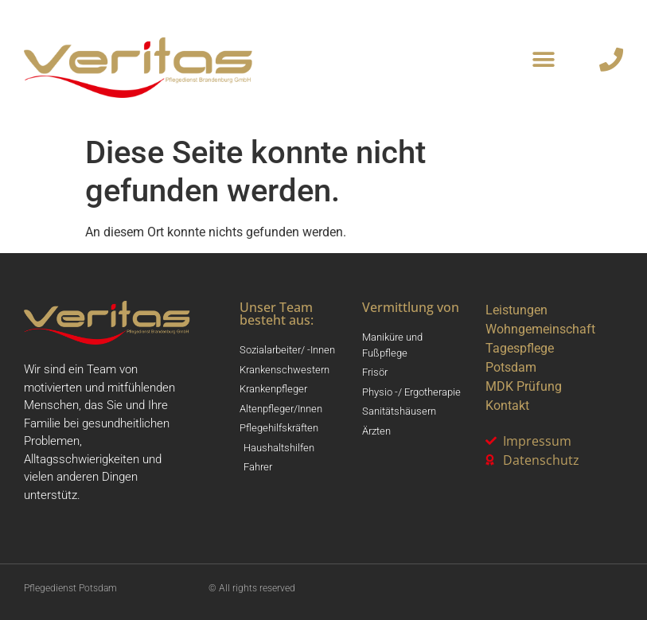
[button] (544, 60)
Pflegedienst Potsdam (70, 588)
